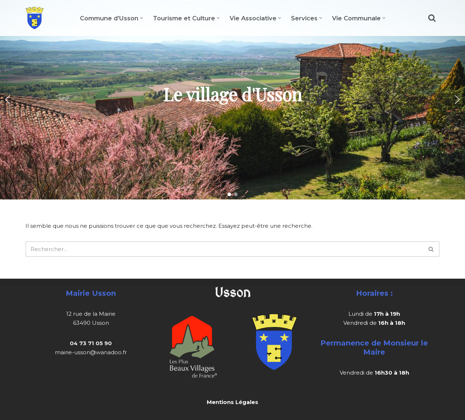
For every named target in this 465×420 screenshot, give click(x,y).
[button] (141, 18)
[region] (232, 99)
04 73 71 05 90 (91, 343)
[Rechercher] (432, 18)
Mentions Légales (232, 402)
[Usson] (34, 18)
